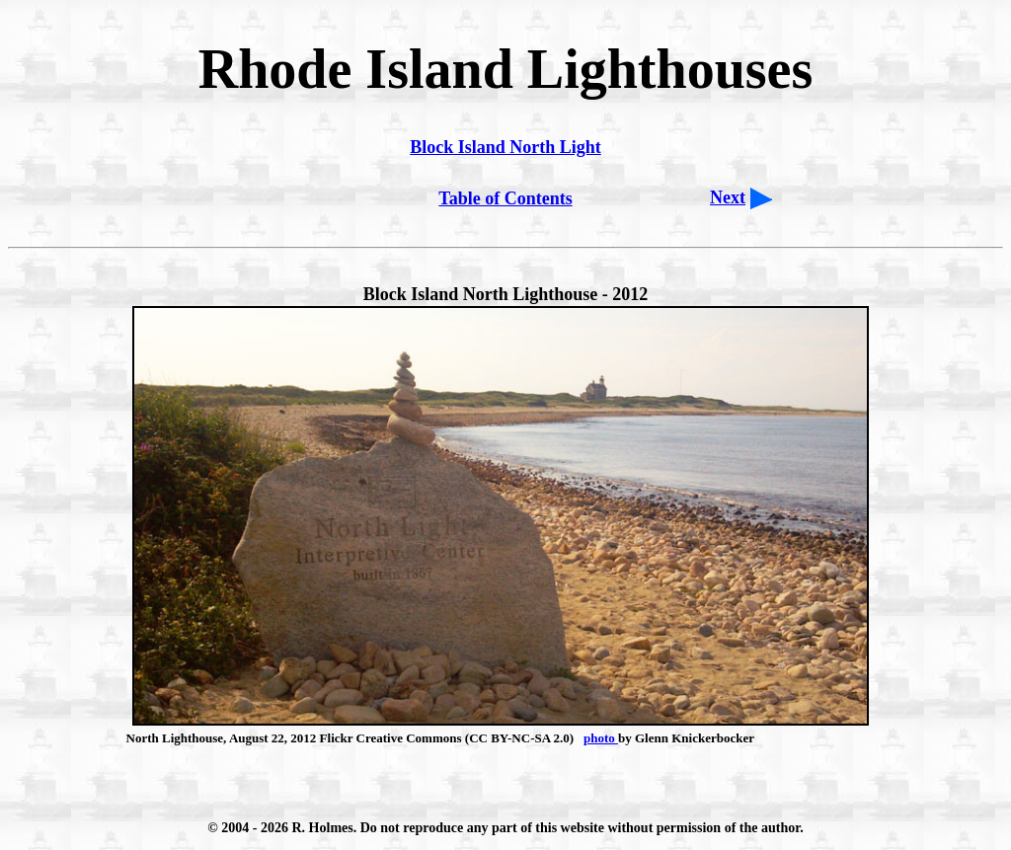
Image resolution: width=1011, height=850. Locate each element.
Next (727, 197)
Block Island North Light (505, 147)
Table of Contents (505, 198)
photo (600, 738)
